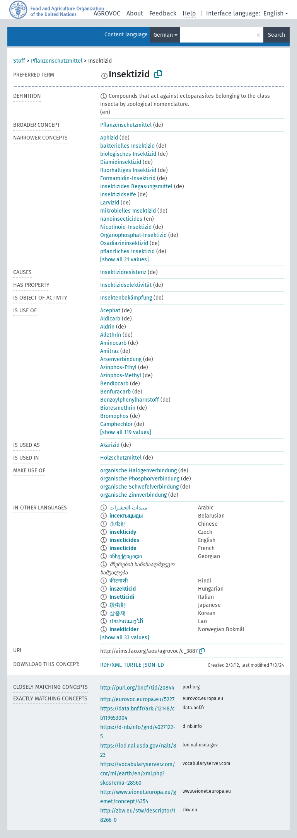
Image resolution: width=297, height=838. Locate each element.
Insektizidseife (118, 194)
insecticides (124, 540)
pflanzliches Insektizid (127, 251)
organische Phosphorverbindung (139, 478)
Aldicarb (110, 318)
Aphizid (109, 138)
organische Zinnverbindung (133, 495)
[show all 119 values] (125, 432)
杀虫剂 (117, 524)
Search (276, 35)
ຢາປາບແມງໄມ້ (126, 621)
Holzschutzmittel (121, 458)
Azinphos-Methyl (120, 375)
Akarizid (109, 445)
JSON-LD (153, 665)
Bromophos (114, 416)
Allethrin (110, 335)
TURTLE (132, 665)
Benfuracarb (115, 391)
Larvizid (109, 202)
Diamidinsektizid (120, 162)
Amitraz (109, 351)
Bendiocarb (114, 383)
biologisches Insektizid (128, 154)
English (273, 13)
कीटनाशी (118, 580)
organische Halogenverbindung (138, 470)
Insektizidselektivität (126, 285)
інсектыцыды (126, 516)
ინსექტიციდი (125, 556)
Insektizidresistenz (123, 272)
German (163, 35)
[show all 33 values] (124, 637)
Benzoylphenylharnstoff (129, 400)
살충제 (117, 613)
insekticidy (122, 532)
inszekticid (122, 589)
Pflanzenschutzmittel (56, 61)
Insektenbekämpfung (126, 298)
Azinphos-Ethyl (118, 367)
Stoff (19, 61)
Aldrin (107, 327)
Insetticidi (121, 597)
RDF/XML (111, 665)
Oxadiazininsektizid (124, 243)
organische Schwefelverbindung (139, 487)
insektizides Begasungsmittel (136, 186)
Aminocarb (113, 343)
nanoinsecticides (121, 219)
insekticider (124, 629)
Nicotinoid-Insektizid (126, 227)
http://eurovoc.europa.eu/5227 (137, 699)
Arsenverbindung (121, 359)
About (134, 13)
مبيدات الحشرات (128, 507)
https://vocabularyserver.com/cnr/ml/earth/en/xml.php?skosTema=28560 (137, 773)
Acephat (110, 310)
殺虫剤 (117, 605)
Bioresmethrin (117, 408)
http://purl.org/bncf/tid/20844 (137, 688)
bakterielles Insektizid (127, 146)
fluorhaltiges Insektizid (128, 170)
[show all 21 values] (124, 259)
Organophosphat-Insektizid (133, 235)
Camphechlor (116, 424)
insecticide (123, 548)
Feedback (162, 13)
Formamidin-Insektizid (127, 178)
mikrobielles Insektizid (128, 211)
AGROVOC (107, 13)
